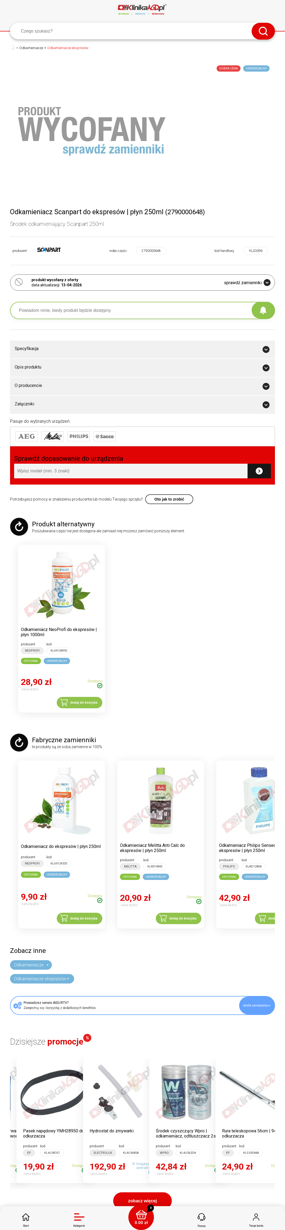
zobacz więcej (142, 1201)
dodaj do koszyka (83, 702)
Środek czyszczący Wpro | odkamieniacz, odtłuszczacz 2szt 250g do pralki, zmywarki (188, 1136)
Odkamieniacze (31, 48)
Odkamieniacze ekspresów (67, 48)
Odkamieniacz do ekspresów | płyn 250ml (61, 846)
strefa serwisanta (256, 1005)
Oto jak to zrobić (169, 499)
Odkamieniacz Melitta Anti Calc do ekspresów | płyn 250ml (152, 848)
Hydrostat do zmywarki (112, 1130)
